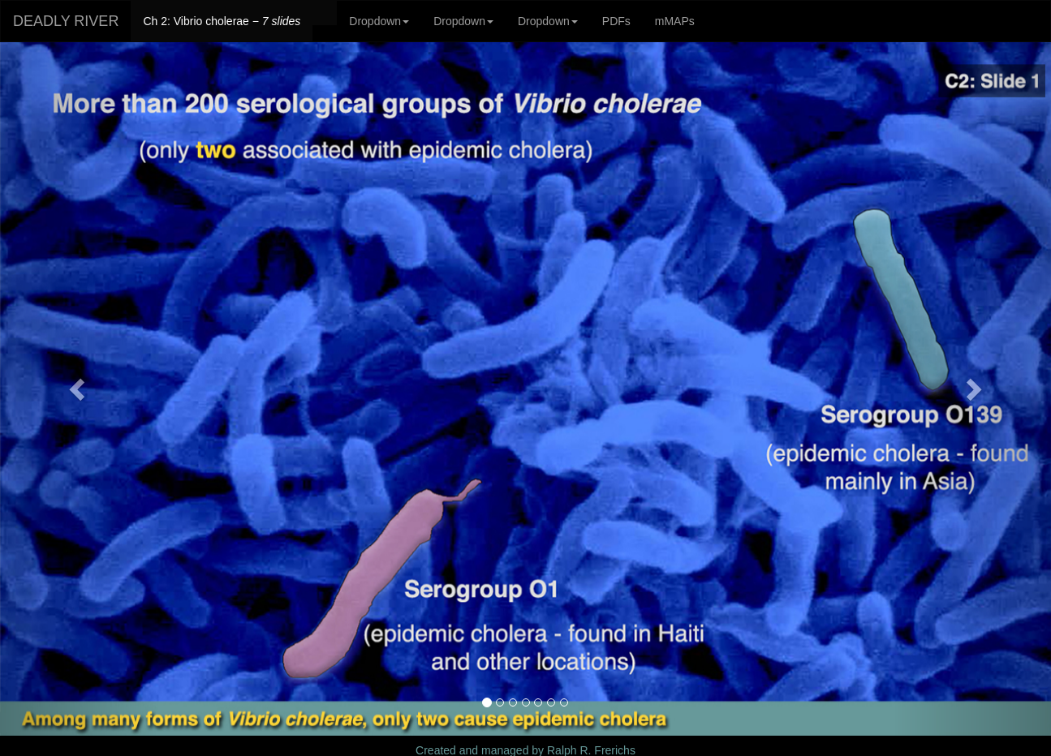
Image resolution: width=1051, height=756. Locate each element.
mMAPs (675, 21)
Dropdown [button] (379, 21)
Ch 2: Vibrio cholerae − (221, 21)
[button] (78, 389)
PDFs (616, 21)
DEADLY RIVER (65, 21)
